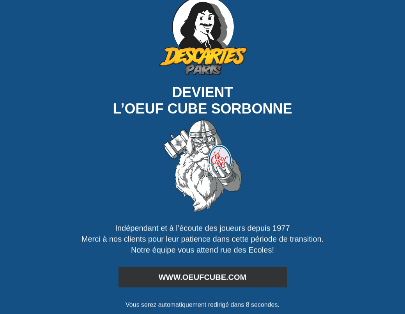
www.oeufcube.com (203, 277)
